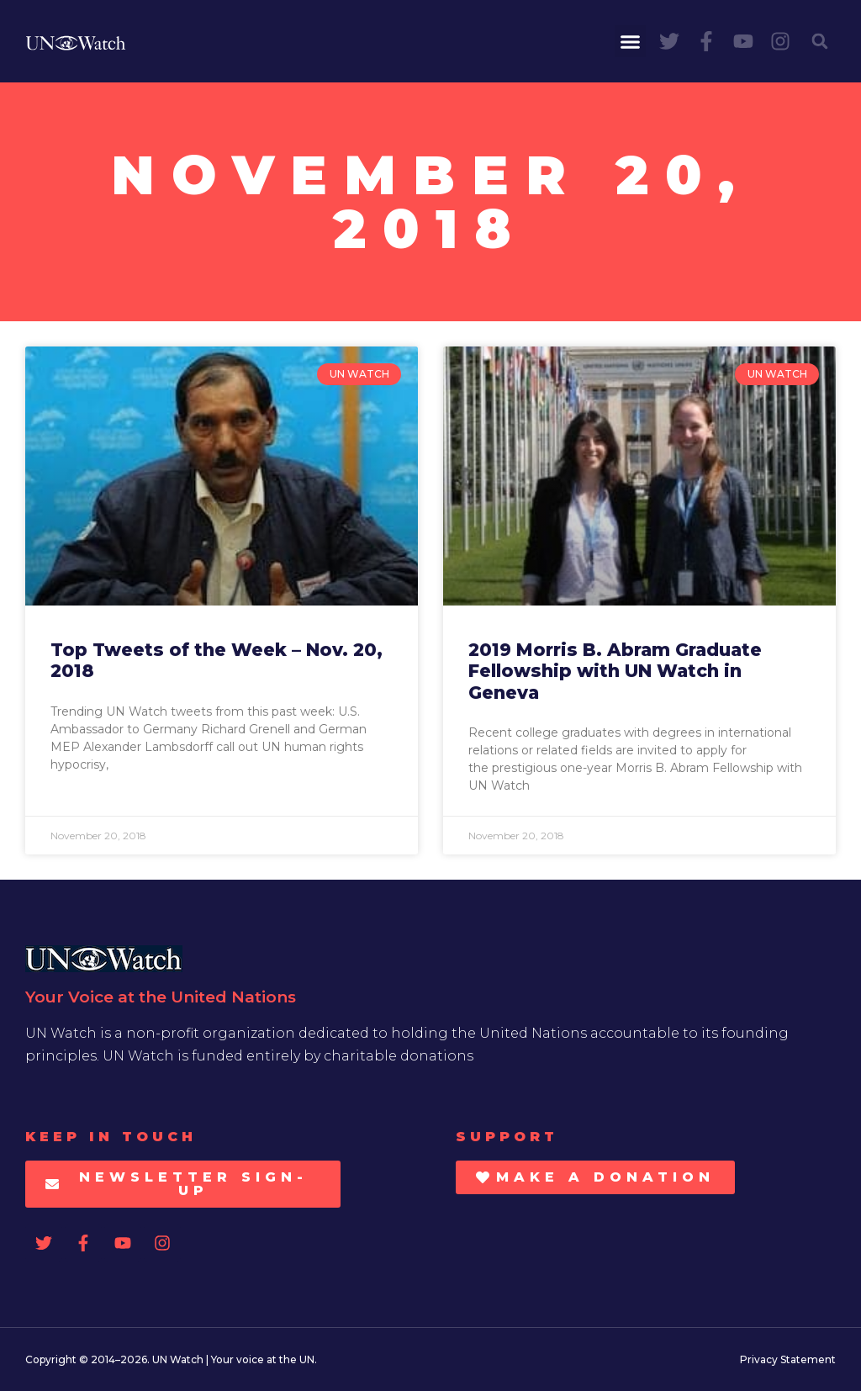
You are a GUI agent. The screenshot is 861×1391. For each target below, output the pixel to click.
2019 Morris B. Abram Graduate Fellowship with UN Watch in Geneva (615, 670)
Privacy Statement (788, 1359)
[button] (631, 41)
